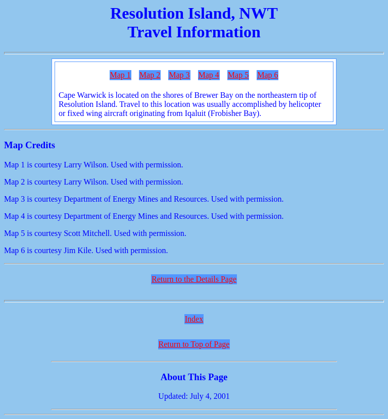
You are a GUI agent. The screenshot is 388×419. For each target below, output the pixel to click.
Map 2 (149, 75)
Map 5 (238, 75)
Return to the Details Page (194, 279)
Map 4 (209, 75)
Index (194, 319)
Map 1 (120, 75)
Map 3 (179, 75)
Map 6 (267, 75)
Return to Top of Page (194, 344)
